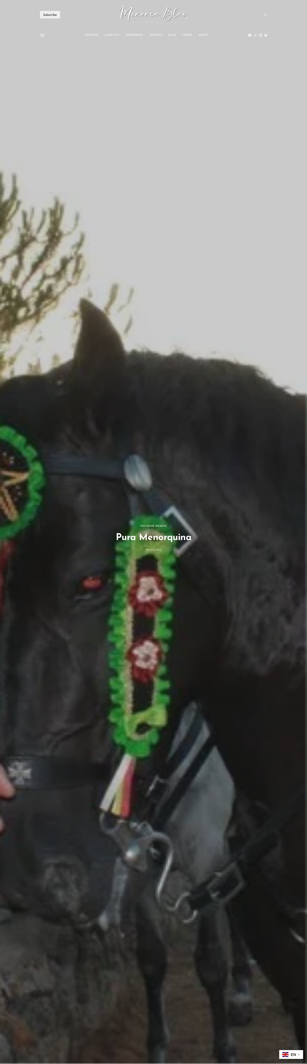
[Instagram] (260, 35)
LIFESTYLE (112, 35)
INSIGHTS (155, 35)
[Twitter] (255, 35)
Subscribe (50, 15)
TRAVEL (187, 35)
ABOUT (203, 35)
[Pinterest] (265, 35)
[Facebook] (249, 35)
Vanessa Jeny (153, 549)
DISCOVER (91, 35)
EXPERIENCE (134, 35)
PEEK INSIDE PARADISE (153, 525)
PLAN (172, 35)
